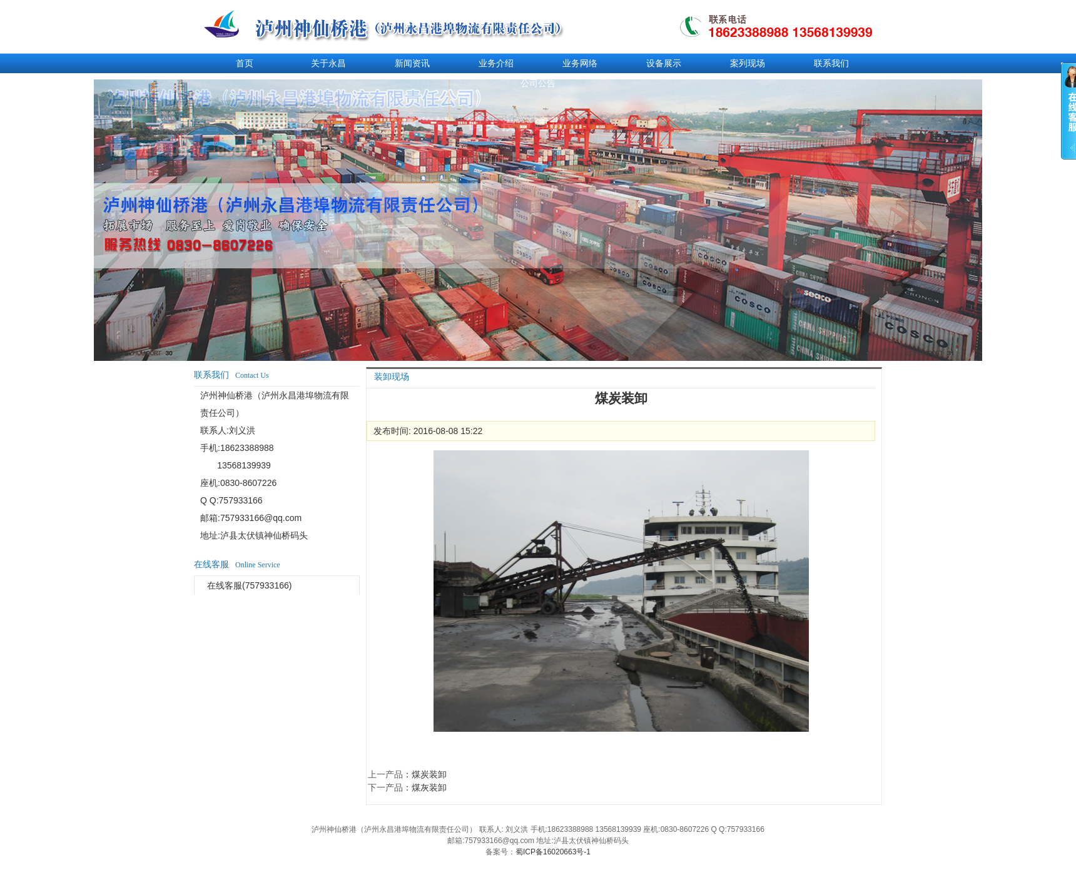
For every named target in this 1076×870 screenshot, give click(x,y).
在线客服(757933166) (249, 585)
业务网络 (579, 63)
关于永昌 (328, 63)
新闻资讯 (412, 63)
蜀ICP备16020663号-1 (553, 851)
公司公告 (538, 83)
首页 (244, 63)
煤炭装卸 (429, 774)
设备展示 (663, 63)
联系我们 (831, 63)
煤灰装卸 (429, 787)
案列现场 (747, 63)
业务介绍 (496, 63)
